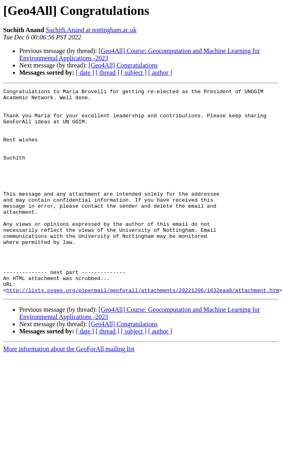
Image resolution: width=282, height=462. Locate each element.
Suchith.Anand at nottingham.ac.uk (91, 30)
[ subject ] (134, 72)
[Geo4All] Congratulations (122, 65)
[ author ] (160, 72)
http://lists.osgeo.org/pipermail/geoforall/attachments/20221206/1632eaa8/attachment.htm (142, 331)
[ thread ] (107, 72)
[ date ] (85, 72)
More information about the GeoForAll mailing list (69, 389)
